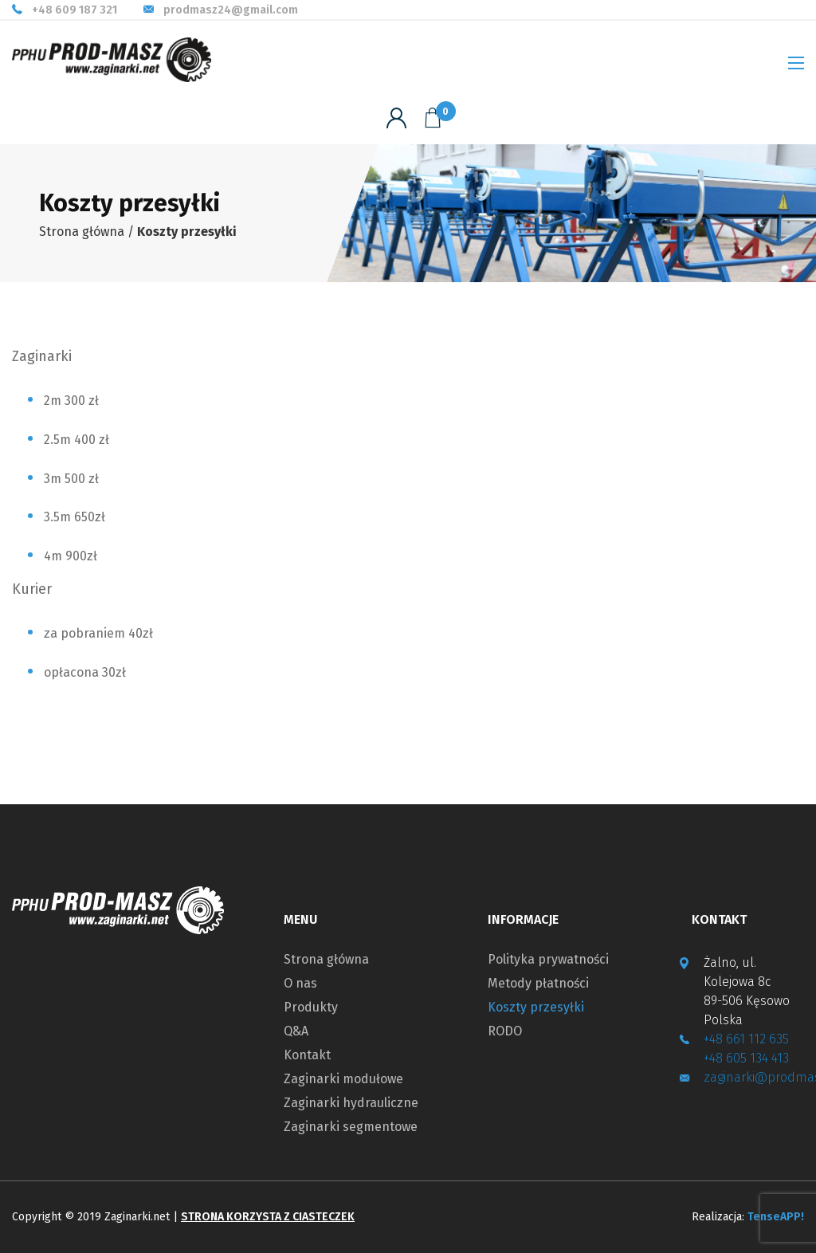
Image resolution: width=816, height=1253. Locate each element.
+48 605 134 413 (746, 1058)
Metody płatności (538, 983)
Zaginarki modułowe (343, 1079)
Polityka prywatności (548, 959)
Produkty (311, 1007)
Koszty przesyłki (536, 1007)
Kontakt (307, 1055)
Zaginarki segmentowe (351, 1127)
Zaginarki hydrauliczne (351, 1103)
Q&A (296, 1031)
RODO (505, 1031)
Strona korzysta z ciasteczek (268, 1217)
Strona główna (81, 231)
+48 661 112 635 (746, 1039)
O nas (300, 983)
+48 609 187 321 (74, 10)
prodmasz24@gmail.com (230, 10)
